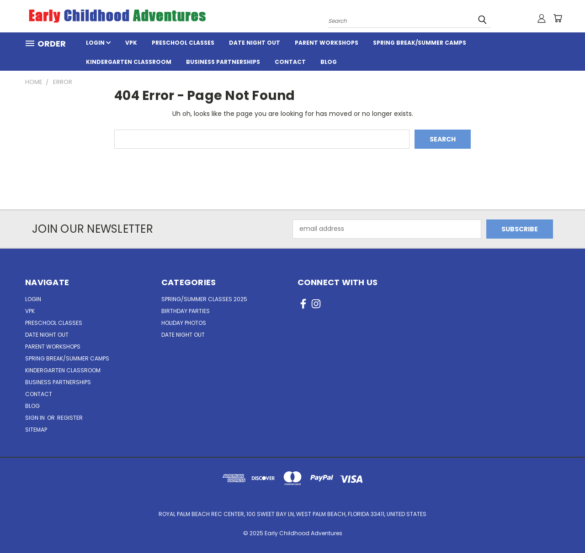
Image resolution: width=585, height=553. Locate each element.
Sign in (35, 418)
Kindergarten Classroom (128, 62)
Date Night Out (254, 43)
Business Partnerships (223, 62)
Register (70, 418)
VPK (131, 43)
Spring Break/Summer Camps (419, 43)
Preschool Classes (183, 43)
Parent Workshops (326, 43)
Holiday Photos (183, 323)
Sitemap (36, 429)
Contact (290, 62)
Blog (328, 62)
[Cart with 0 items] (557, 18)
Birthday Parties (185, 311)
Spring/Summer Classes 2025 (204, 299)
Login (98, 43)
